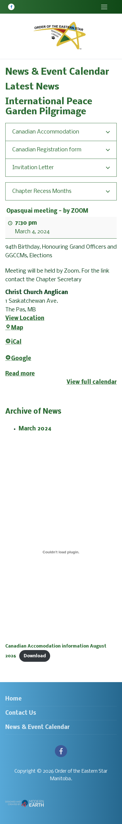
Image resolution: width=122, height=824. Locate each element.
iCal (13, 342)
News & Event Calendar (37, 727)
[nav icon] (104, 7)
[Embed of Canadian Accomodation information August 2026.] (61, 552)
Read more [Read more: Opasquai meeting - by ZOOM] (20, 374)
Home (13, 699)
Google (18, 358)
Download (35, 656)
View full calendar (92, 382)
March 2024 (35, 429)
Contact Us (20, 713)
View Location (24, 318)
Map (14, 328)
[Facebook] (11, 7)
